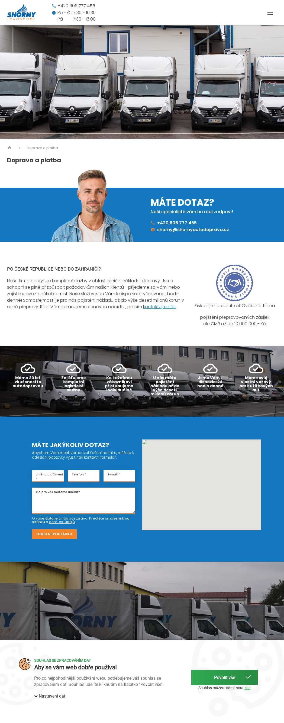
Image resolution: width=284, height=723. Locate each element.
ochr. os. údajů (62, 521)
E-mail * (114, 474)
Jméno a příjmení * (49, 476)
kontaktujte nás (159, 307)
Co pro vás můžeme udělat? (58, 492)
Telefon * (79, 474)
